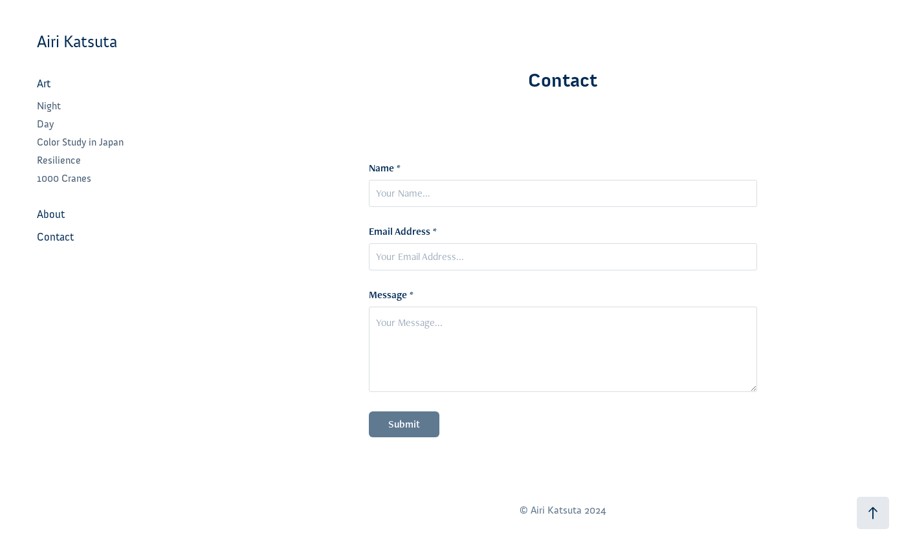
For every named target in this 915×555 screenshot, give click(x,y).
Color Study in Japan (80, 142)
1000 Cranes (64, 178)
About (51, 214)
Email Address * (403, 231)
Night (49, 106)
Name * (385, 168)
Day (45, 124)
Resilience (59, 160)
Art (43, 84)
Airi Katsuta (77, 41)
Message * (391, 295)
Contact (55, 237)
